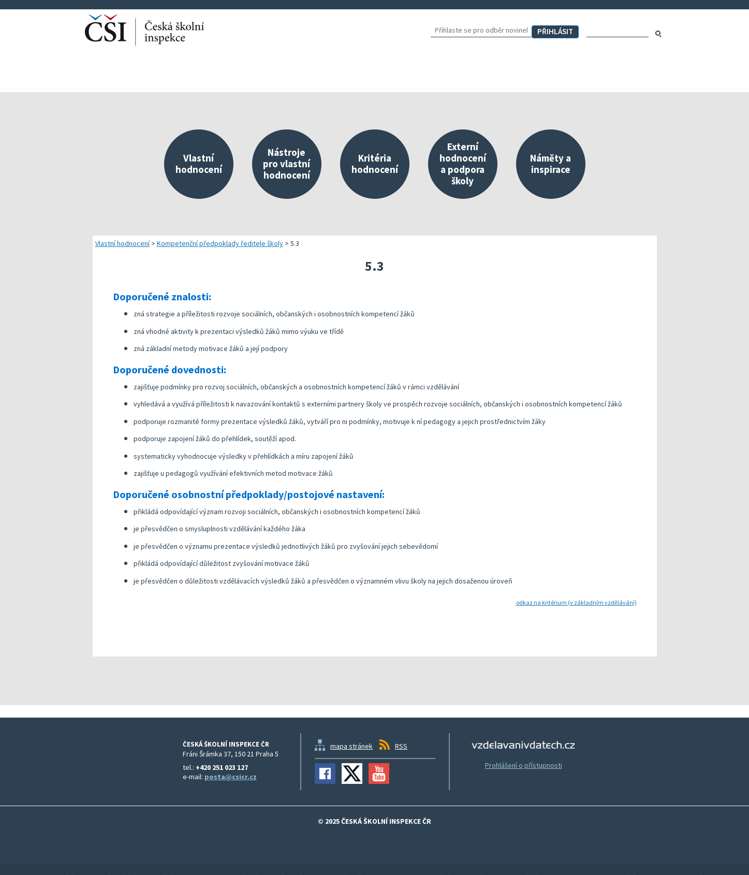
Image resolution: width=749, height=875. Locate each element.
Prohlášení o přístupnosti (523, 765)
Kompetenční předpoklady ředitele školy (220, 243)
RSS (401, 746)
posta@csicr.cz (230, 776)
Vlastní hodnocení (122, 243)
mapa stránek (351, 746)
